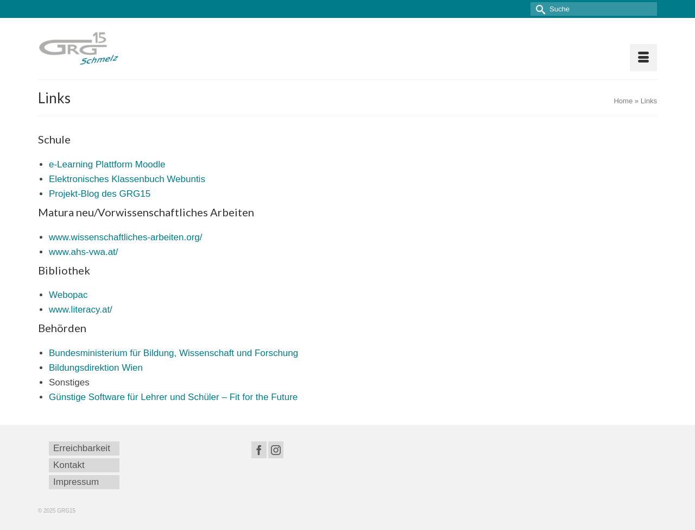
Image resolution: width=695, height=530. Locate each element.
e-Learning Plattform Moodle (107, 164)
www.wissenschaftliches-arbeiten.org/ (126, 237)
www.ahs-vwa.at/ (83, 252)
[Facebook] (259, 449)
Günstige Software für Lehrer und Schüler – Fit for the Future (173, 397)
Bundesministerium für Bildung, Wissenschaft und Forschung (173, 353)
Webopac (68, 295)
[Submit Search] (538, 9)
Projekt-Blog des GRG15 (99, 194)
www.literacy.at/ (80, 309)
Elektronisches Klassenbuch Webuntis (127, 179)
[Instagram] (275, 449)
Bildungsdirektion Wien (96, 368)
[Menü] (643, 57)
